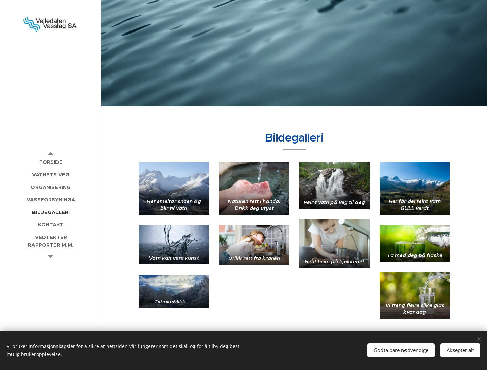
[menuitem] (50, 162)
